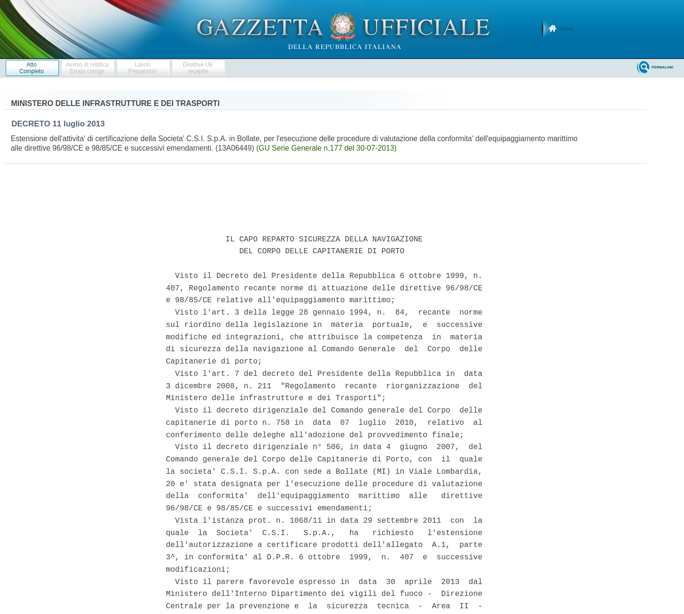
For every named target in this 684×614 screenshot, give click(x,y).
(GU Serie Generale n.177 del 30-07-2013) (326, 148)
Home (567, 29)
